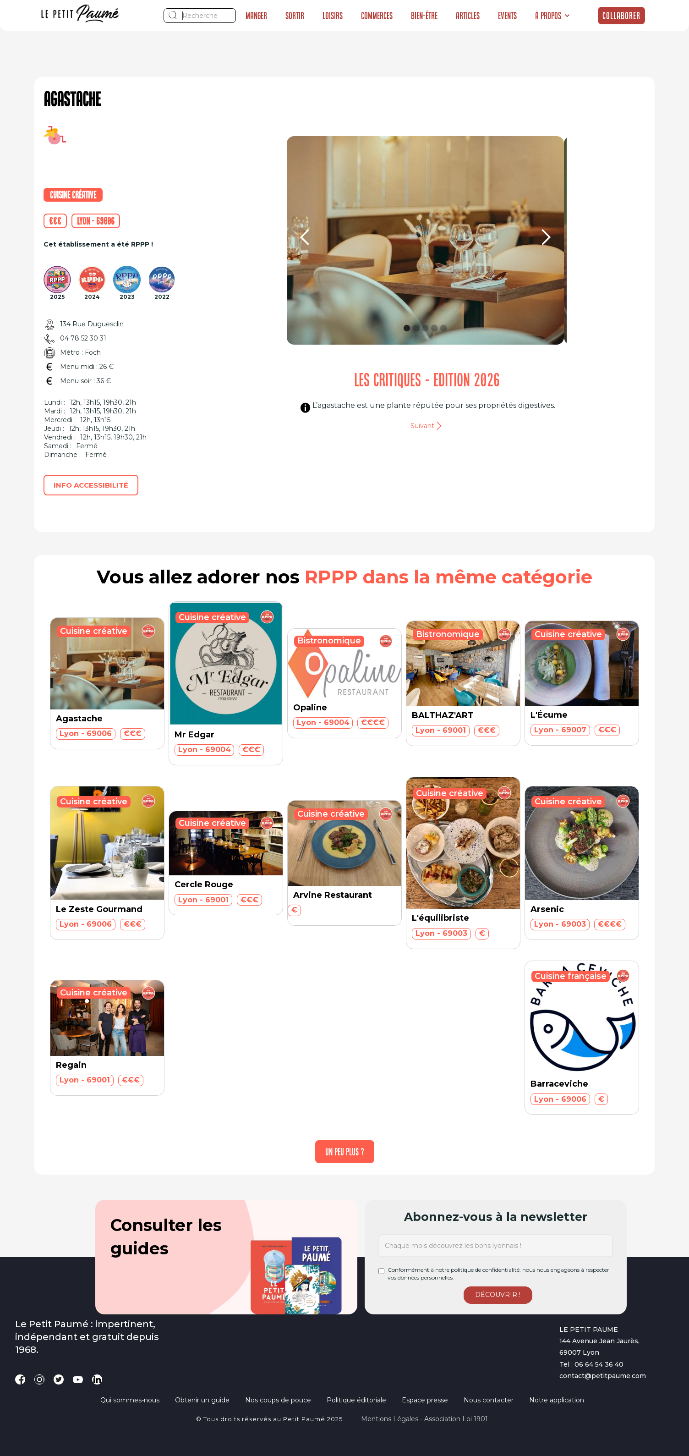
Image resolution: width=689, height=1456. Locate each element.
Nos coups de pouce (278, 1400)
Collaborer (621, 15)
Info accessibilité (91, 485)
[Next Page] (344, 1151)
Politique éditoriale (356, 1400)
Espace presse (425, 1400)
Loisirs (333, 15)
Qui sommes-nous (129, 1400)
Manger (256, 15)
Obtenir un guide (202, 1400)
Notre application (556, 1400)
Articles (468, 15)
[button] (553, 15)
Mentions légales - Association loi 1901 (424, 1419)
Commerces (377, 15)
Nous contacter (489, 1400)
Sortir (294, 15)
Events (507, 15)
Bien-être (424, 15)
